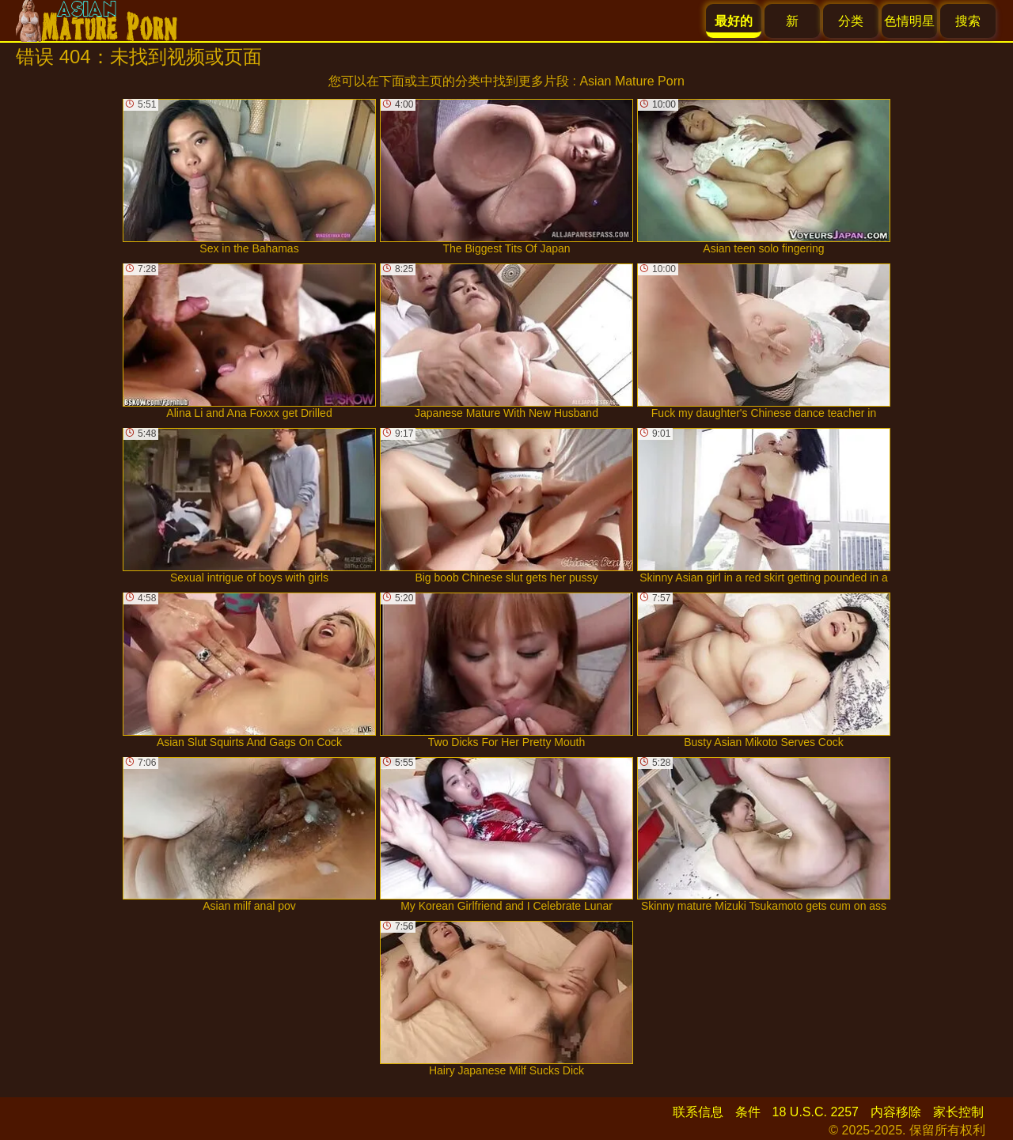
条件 (748, 1112)
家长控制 (958, 1112)
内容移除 (896, 1112)
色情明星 (909, 21)
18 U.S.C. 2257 (815, 1112)
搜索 (968, 21)
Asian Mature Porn (632, 81)
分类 (850, 21)
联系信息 (698, 1112)
